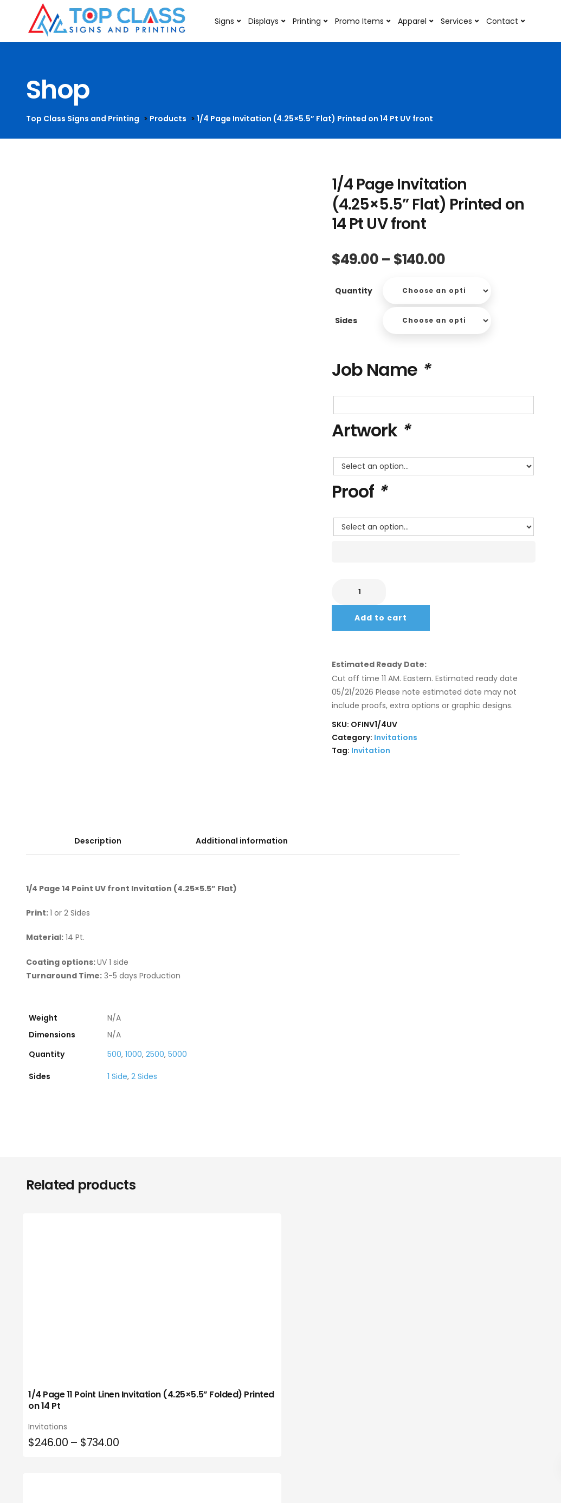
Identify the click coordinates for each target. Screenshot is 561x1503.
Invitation (370, 750)
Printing (307, 21)
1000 (133, 1054)
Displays (264, 21)
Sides (346, 320)
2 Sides (144, 1076)
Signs (225, 21)
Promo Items (360, 21)
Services (457, 21)
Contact (503, 21)
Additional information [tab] (242, 840)
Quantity (353, 290)
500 (114, 1054)
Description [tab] (97, 840)
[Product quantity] (359, 592)
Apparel (412, 21)
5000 (177, 1054)
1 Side (117, 1076)
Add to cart (380, 617)
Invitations (395, 737)
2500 (155, 1054)
